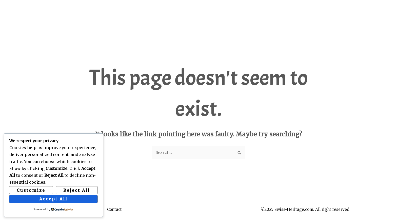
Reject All (76, 190)
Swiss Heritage (73, 9)
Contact (114, 209)
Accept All (53, 198)
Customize (31, 190)
